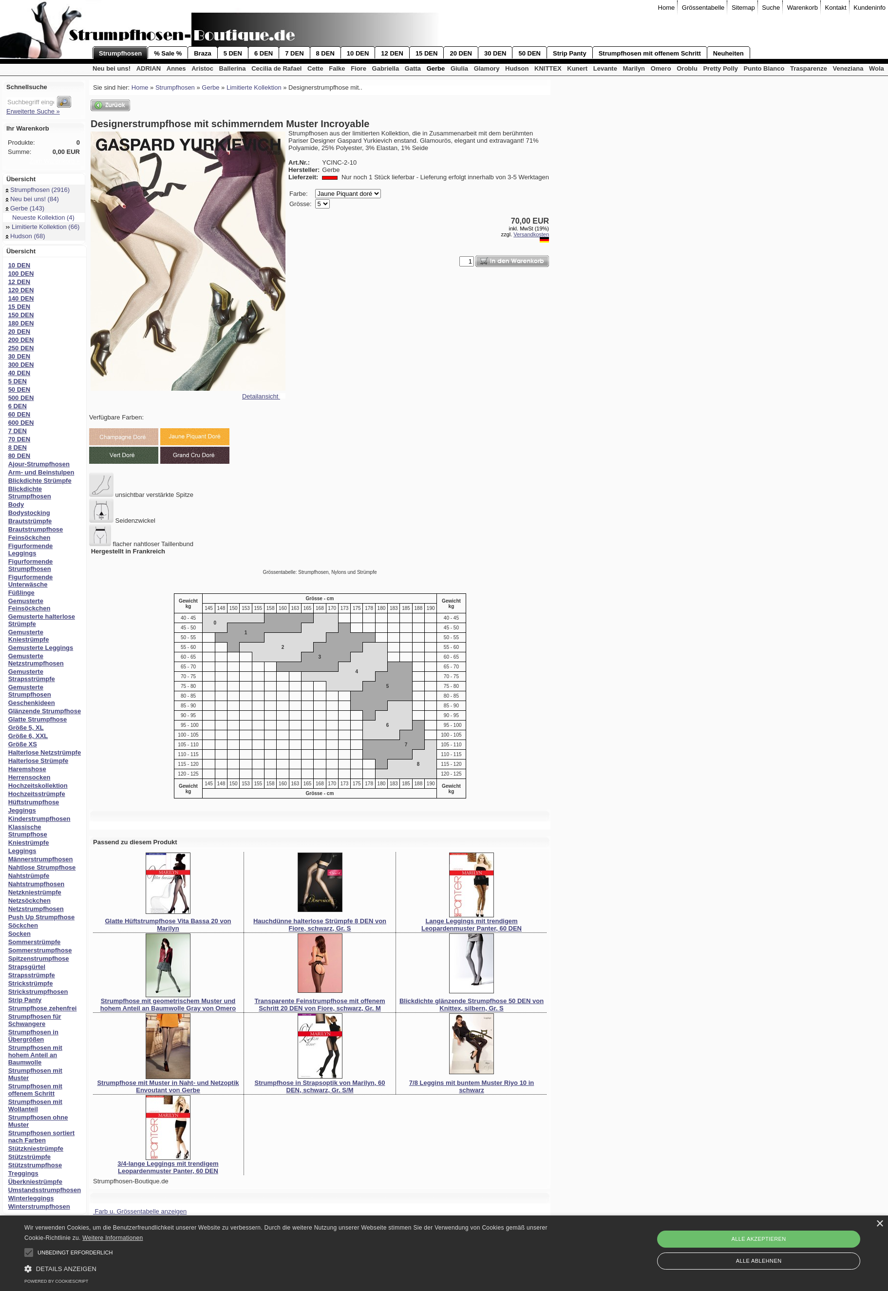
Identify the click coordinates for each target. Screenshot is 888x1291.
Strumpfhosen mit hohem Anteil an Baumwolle (35, 1055)
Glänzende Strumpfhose (44, 711)
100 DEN (21, 273)
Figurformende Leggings (30, 549)
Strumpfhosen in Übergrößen (33, 1035)
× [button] (879, 1224)
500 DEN (21, 397)
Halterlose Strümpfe (38, 760)
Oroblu (687, 68)
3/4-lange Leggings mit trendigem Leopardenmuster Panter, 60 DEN (167, 1167)
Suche (771, 7)
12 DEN (392, 53)
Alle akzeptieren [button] (759, 1239)
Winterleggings (31, 1198)
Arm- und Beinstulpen (41, 472)
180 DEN (21, 323)
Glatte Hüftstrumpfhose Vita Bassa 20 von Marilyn (168, 924)
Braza (202, 53)
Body (16, 504)
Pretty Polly (720, 68)
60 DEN (19, 414)
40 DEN (19, 373)
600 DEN (21, 422)
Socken (19, 933)
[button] (28, 1252)
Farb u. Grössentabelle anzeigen (140, 1211)
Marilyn (634, 68)
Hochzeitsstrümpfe (36, 793)
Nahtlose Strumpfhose (42, 867)
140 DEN (21, 298)
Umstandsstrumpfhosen (44, 1190)
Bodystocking (29, 512)
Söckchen (23, 925)
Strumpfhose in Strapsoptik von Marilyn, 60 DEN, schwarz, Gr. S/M (320, 1086)
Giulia (459, 68)
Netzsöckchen (29, 900)
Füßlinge (21, 592)
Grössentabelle (703, 7)
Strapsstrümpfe (31, 975)
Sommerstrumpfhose (40, 950)
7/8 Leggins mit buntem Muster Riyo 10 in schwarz (471, 1086)
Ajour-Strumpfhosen (39, 464)
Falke (337, 68)
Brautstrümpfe (30, 521)
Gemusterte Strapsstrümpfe (31, 675)
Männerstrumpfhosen (40, 859)
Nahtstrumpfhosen (36, 884)
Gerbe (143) (25, 208)
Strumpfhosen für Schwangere (34, 1020)
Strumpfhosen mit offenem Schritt (650, 53)
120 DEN (21, 290)
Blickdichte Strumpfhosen (29, 492)
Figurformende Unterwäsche (30, 580)
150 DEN (21, 315)
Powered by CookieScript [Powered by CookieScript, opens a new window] (56, 1281)
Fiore (358, 68)
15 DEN (427, 53)
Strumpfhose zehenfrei (42, 1008)
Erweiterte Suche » (33, 111)
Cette (315, 68)
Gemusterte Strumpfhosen (29, 690)
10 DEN (358, 53)
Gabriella (385, 68)
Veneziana (848, 68)
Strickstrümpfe (30, 983)
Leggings (22, 850)
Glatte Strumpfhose (37, 719)
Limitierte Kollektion (254, 87)
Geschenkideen (31, 702)
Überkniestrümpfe (35, 1181)
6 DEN (263, 53)
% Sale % (168, 53)
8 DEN (325, 53)
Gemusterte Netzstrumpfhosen (36, 659)
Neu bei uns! (112, 68)
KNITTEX (548, 68)
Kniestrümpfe (28, 842)
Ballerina (232, 68)
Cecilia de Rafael (276, 68)
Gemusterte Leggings (41, 647)
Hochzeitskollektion (38, 785)
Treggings (23, 1173)
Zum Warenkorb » (54, 161)
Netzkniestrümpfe (34, 892)
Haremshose (27, 769)
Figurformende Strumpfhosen (30, 565)
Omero (661, 68)
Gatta (413, 68)
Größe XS (22, 744)
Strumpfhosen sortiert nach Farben (41, 1136)
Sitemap (743, 7)
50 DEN (529, 53)
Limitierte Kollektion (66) (42, 226)
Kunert (577, 68)
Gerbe (436, 68)
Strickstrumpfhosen (38, 991)
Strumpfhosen (120, 53)
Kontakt (836, 7)
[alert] (444, 1253)
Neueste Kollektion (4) (40, 217)
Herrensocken (29, 777)
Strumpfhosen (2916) (38, 189)
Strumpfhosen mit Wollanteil (35, 1105)
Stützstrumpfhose (35, 1165)
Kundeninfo (869, 7)
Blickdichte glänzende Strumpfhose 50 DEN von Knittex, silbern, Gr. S (471, 1004)
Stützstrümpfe (29, 1156)
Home (666, 7)
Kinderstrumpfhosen (39, 818)
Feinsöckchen (29, 537)
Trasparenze (808, 68)
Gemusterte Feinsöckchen (29, 604)
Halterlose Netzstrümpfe (44, 752)
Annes (176, 68)
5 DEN (233, 53)
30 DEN (495, 53)
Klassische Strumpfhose (27, 830)
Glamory (487, 68)
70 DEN (19, 439)
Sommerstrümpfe (34, 942)
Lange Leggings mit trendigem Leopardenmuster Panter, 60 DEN (471, 924)
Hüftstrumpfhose (33, 802)
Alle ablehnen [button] (759, 1261)
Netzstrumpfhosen (36, 908)
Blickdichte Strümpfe (40, 480)
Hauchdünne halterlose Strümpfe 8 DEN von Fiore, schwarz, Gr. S (319, 924)
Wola (876, 68)
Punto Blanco (764, 68)
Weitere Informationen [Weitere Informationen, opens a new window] (112, 1237)
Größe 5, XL (26, 727)
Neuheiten (728, 53)
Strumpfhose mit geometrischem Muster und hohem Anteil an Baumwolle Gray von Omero (168, 1004)
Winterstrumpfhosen (39, 1206)
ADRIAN (148, 68)
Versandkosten (531, 234)
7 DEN (294, 53)
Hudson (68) (25, 236)
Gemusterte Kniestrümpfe (28, 635)
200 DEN (21, 339)
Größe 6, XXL (28, 736)
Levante (605, 68)
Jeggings (22, 810)
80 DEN (19, 455)
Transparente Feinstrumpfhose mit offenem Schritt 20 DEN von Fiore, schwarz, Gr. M (320, 1004)
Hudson (517, 68)
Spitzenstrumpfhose (38, 958)
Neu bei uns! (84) (32, 199)
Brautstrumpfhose (35, 529)
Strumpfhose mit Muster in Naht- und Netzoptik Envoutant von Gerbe (168, 1086)
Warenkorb (802, 7)
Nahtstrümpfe (29, 875)
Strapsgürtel (27, 966)
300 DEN (21, 364)
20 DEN (461, 53)
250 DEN (21, 348)
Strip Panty (569, 53)
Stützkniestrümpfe (35, 1148)
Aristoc (202, 68)
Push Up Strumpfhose (41, 917)
